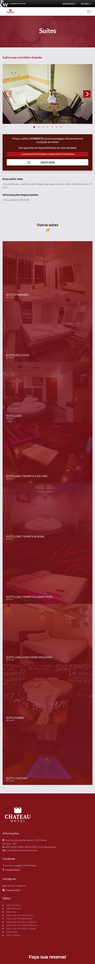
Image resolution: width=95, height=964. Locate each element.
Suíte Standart (13, 905)
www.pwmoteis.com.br (19, 4)
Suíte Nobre (12, 932)
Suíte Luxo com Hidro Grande (21, 929)
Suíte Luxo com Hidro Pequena (21, 925)
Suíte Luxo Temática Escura (20, 915)
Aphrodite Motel (68, 4)
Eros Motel (85, 4)
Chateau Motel (12, 870)
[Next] (87, 94)
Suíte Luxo (11, 912)
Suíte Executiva (13, 909)
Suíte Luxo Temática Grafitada (21, 922)
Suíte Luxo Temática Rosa (19, 918)
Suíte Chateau (13, 935)
